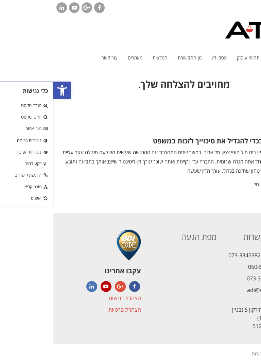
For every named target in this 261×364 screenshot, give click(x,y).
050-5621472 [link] (211, 267)
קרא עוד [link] (246, 186)
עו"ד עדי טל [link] (212, 184)
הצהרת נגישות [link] (71, 298)
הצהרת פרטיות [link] (71, 309)
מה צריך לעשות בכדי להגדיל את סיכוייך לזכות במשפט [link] (179, 140)
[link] (9, 90)
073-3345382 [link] (191, 255)
